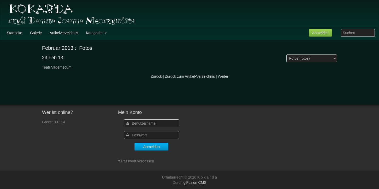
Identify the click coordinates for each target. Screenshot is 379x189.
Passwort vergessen (137, 161)
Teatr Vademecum (57, 67)
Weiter (223, 76)
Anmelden (320, 33)
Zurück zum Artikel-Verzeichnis (190, 76)
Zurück (156, 76)
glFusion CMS (194, 182)
